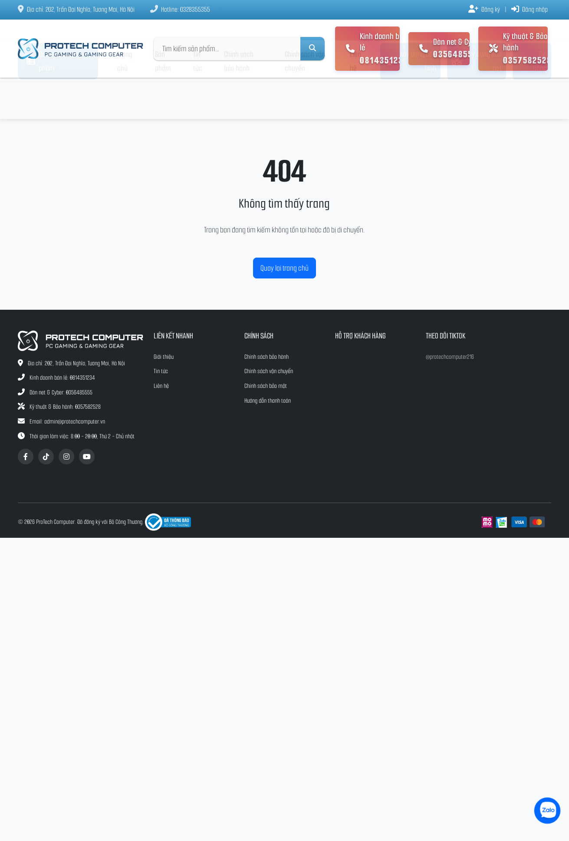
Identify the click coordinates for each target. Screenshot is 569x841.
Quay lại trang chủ (284, 268)
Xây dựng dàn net (476, 98)
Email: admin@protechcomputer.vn (67, 421)
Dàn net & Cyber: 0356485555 (61, 392)
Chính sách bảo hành (238, 98)
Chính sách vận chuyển (305, 98)
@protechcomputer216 (450, 357)
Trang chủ (124, 98)
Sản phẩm (163, 98)
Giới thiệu (164, 357)
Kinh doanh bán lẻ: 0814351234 (62, 378)
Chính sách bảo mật (265, 386)
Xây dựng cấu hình (410, 98)
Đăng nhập (529, 9)
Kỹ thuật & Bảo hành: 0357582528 (65, 407)
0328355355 (195, 9)
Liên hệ (355, 98)
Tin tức (197, 98)
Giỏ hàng (532, 98)
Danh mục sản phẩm (51, 98)
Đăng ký (484, 9)
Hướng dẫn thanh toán (267, 401)
